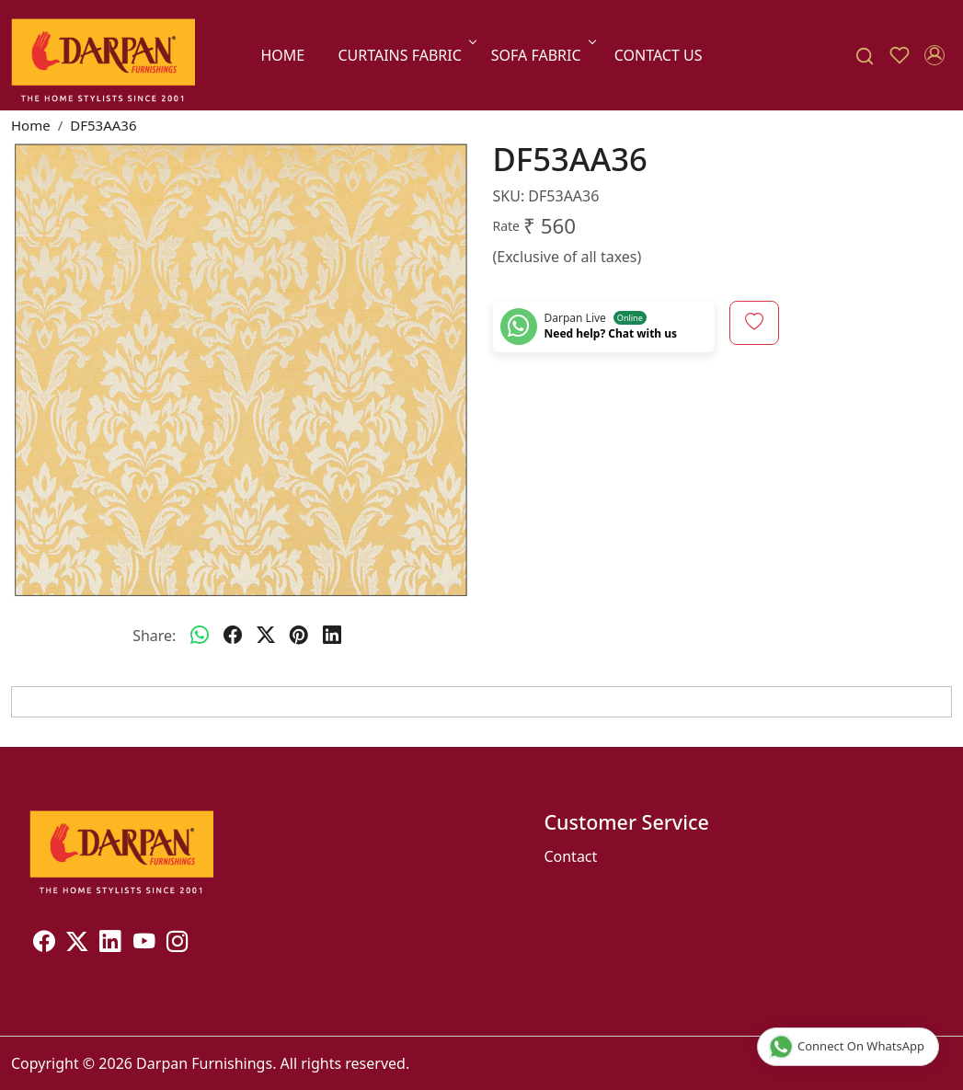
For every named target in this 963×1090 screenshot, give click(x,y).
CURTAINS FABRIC (405, 55)
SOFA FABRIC (542, 55)
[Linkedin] (110, 944)
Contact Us (658, 55)
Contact (570, 856)
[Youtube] (144, 944)
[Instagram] (177, 944)
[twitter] (265, 635)
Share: (154, 635)
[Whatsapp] (199, 635)
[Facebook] (44, 944)
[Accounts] (934, 55)
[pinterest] (298, 635)
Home (282, 55)
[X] (77, 944)
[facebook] (232, 635)
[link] (864, 55)
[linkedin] (332, 635)
